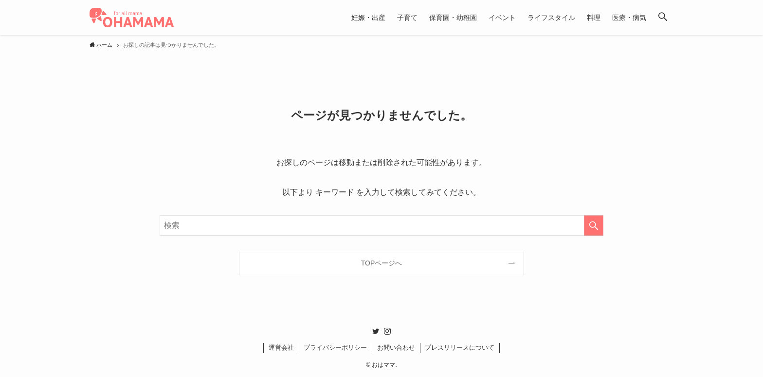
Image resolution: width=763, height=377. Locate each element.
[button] (662, 17)
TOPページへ (381, 263)
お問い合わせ (396, 347)
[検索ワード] (381, 225)
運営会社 (281, 347)
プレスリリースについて (459, 347)
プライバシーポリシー (335, 347)
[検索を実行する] (593, 225)
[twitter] (375, 331)
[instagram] (387, 331)
